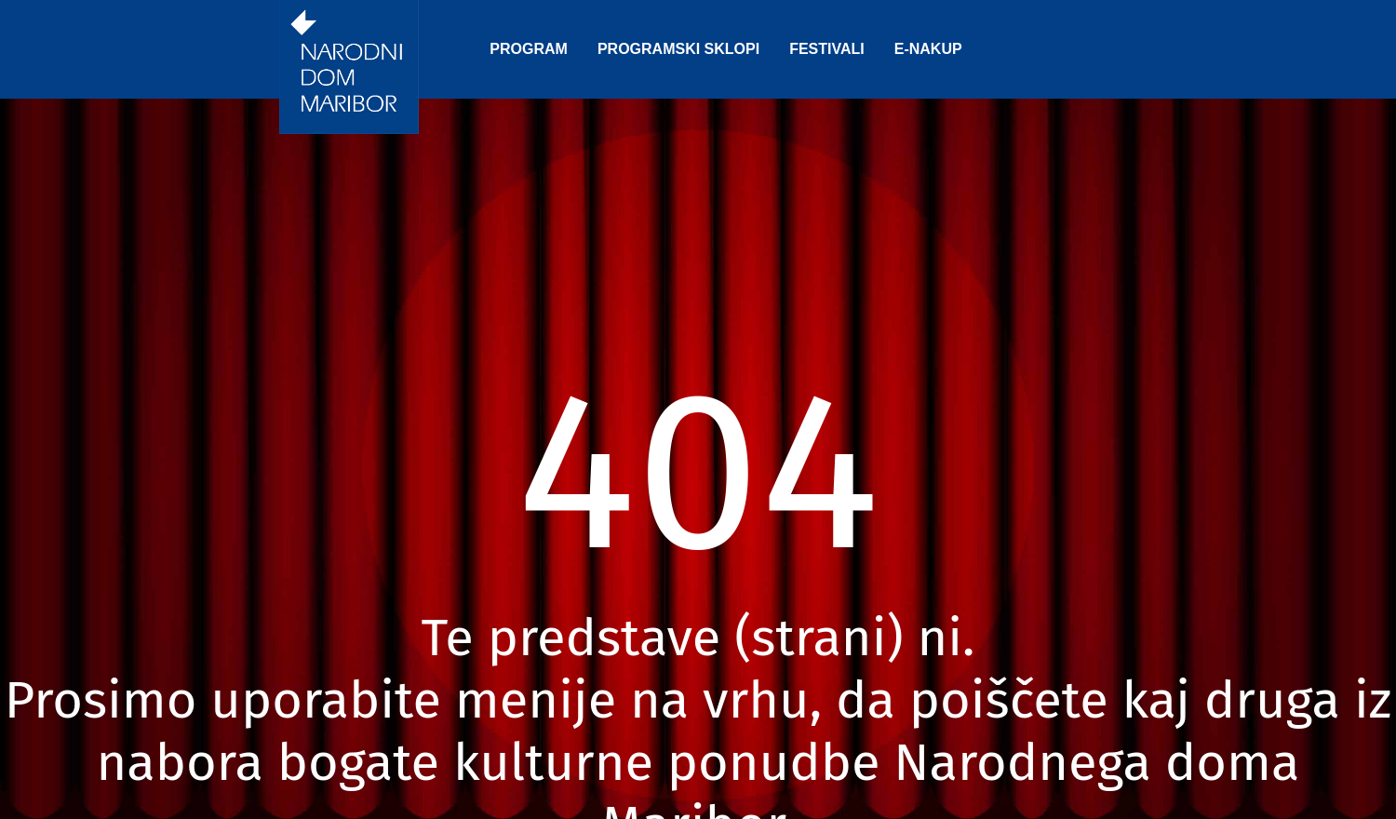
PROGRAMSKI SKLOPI (678, 49)
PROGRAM (529, 49)
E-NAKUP (928, 49)
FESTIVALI (827, 49)
